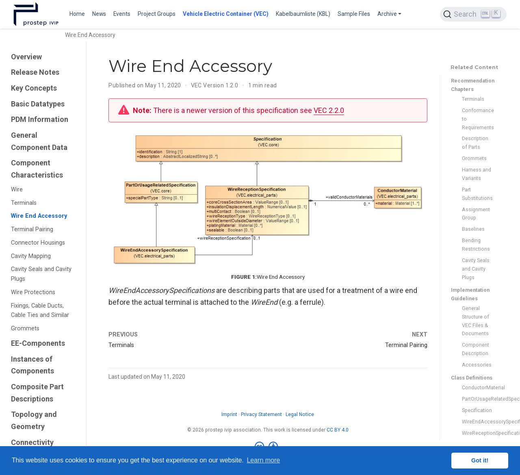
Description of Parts (475, 142)
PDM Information (39, 119)
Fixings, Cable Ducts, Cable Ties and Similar (40, 310)
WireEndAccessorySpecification (477, 422)
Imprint (229, 414)
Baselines (473, 229)
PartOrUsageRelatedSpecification (477, 399)
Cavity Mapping (31, 256)
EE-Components (38, 343)
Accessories (477, 365)
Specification (477, 410)
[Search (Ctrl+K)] (473, 14)
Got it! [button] (479, 460)
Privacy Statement (261, 414)
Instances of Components (32, 365)
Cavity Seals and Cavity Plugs (41, 274)
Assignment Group (476, 213)
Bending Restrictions (476, 244)
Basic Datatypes (38, 104)
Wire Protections (33, 292)
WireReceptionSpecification (477, 433)
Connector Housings (38, 242)
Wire (17, 189)
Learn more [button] (263, 460)
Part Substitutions (477, 194)
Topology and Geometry (34, 420)
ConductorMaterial (477, 387)
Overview (26, 56)
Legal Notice (300, 414)
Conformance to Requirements (477, 118)
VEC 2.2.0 (329, 110)
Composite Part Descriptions (37, 392)
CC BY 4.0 (338, 430)
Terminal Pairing (32, 229)
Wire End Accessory (39, 216)
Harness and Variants (476, 174)
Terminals (24, 203)
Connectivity (32, 442)
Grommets (25, 328)
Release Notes (35, 72)
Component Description (475, 349)
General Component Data (39, 141)
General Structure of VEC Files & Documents (475, 320)
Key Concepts (34, 88)
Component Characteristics (37, 168)
